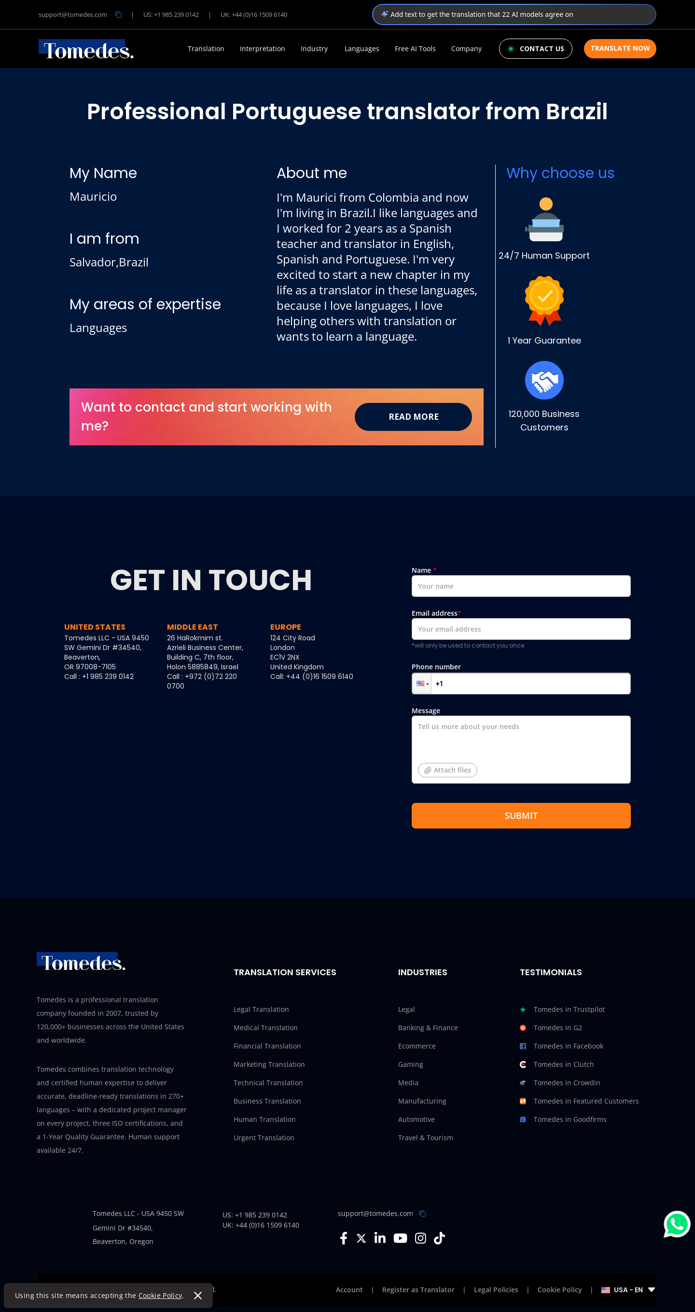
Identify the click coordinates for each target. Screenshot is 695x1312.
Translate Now (620, 48)
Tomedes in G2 (551, 1028)
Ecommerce (417, 1045)
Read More (414, 416)
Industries (422, 972)
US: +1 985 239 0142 (171, 14)
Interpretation (262, 49)
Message (521, 748)
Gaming (410, 1064)
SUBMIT (521, 815)
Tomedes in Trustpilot (562, 1009)
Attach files (447, 769)
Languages (362, 49)
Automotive (416, 1119)
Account (349, 1289)
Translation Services (285, 972)
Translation (206, 49)
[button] (422, 683)
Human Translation (265, 1119)
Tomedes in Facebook (561, 1046)
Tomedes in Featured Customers (579, 1101)
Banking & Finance (428, 1027)
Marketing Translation (269, 1064)
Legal (406, 1009)
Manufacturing (422, 1100)
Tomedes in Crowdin (560, 1083)
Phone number (521, 678)
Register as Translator (418, 1289)
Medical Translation (266, 1027)
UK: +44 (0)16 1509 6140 (254, 14)
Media (408, 1082)
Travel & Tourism (425, 1137)
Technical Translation (268, 1082)
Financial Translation (267, 1045)
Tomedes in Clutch (557, 1064)
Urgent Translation (264, 1137)
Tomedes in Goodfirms (563, 1119)
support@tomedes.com (375, 1213)
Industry (314, 49)
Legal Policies (496, 1289)
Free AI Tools (415, 49)
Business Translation (267, 1100)
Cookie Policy (161, 1295)
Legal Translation (261, 1009)
